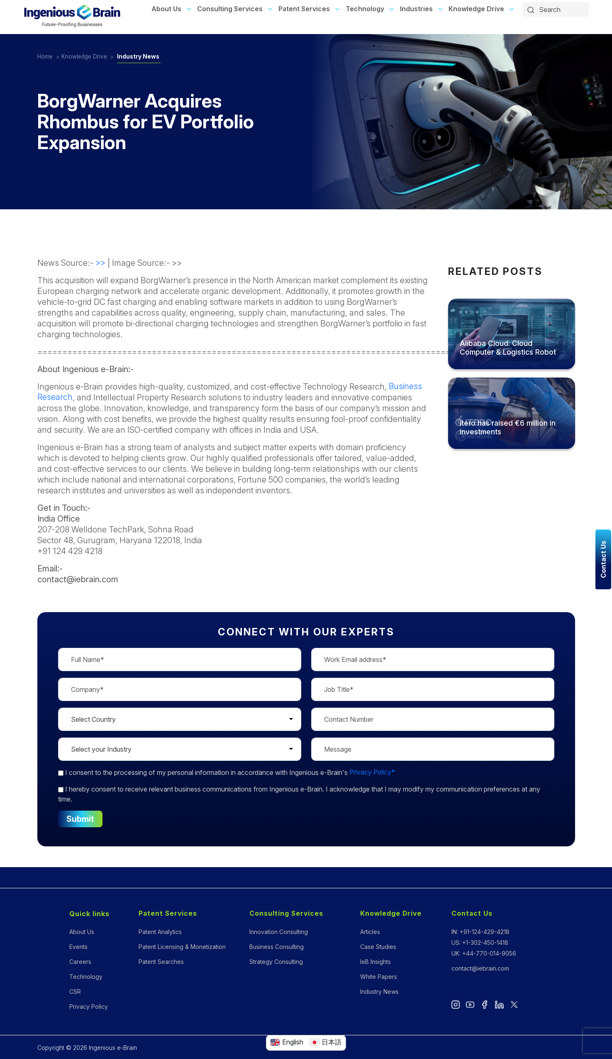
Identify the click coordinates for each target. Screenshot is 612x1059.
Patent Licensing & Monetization (182, 946)
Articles (370, 931)
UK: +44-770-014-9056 (483, 953)
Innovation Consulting (278, 931)
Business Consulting (276, 946)
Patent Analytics (160, 931)
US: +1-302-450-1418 (479, 942)
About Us (166, 9)
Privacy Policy (88, 1006)
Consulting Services (230, 9)
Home (45, 56)
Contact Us (472, 913)
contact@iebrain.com (480, 968)
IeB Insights (375, 961)
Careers (80, 961)
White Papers (378, 976)
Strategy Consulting (276, 961)
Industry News (141, 56)
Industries (416, 9)
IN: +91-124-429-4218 (480, 931)
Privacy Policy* (372, 772)
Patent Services (304, 9)
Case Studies (378, 946)
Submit (80, 819)
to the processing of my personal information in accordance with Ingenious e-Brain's (227, 772)
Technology (365, 9)
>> (100, 263)
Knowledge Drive (476, 9)
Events (78, 946)
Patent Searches (161, 961)
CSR (75, 991)
